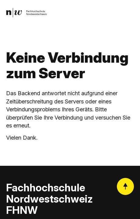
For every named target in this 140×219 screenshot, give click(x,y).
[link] (26, 13)
